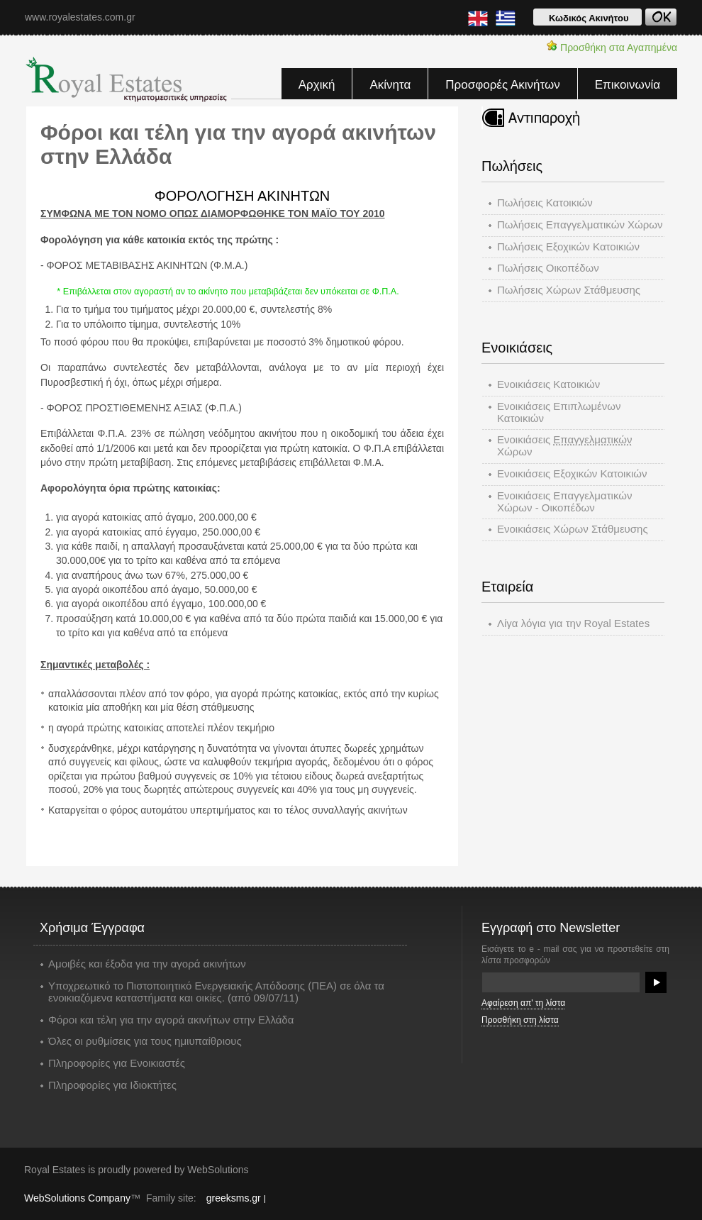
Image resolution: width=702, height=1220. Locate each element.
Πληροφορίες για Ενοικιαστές (116, 1063)
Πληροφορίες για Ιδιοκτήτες (112, 1085)
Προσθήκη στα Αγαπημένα (611, 46)
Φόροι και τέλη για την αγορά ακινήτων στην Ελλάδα (171, 1020)
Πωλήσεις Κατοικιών (545, 202)
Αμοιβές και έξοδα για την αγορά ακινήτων (147, 964)
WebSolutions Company (77, 1198)
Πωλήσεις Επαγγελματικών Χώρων (580, 224)
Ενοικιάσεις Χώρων (564, 445)
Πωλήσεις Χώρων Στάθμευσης (568, 290)
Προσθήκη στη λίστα (520, 1020)
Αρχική (317, 85)
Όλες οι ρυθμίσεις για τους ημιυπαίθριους (145, 1041)
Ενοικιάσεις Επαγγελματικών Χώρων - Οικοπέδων (564, 501)
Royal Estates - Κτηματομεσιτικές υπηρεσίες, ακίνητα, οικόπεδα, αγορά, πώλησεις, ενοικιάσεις (128, 79)
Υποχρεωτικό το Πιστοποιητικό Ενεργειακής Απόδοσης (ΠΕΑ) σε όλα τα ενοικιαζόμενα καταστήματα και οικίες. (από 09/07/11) (216, 992)
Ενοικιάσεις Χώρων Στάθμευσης (572, 529)
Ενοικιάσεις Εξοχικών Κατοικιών (572, 473)
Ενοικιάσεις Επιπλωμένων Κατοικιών (558, 412)
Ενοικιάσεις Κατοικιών (548, 384)
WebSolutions (217, 1169)
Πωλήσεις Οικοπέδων (548, 268)
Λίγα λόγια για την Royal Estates (573, 623)
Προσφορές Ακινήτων (502, 85)
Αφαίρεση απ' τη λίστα (523, 1003)
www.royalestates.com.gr (80, 17)
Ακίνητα (390, 85)
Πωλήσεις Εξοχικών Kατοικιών (568, 246)
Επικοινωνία (627, 85)
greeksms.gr (233, 1198)
